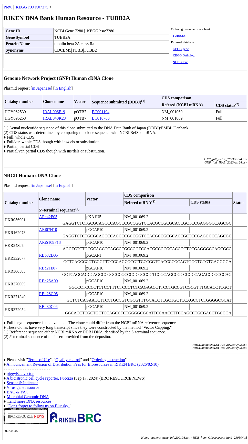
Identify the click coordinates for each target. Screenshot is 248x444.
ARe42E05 (48, 217)
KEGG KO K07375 (32, 7)
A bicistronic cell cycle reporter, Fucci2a (39, 378)
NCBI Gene (180, 62)
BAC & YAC (17, 392)
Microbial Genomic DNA (28, 396)
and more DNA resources (30, 401)
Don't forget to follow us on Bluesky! (39, 406)
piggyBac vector (20, 373)
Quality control (67, 360)
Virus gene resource (23, 387)
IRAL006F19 (54, 112)
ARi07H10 (48, 229)
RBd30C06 (48, 306)
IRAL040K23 (54, 118)
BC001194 (100, 112)
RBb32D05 (48, 255)
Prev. (8, 7)
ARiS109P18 (50, 242)
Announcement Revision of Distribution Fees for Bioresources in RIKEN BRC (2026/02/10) (82, 364)
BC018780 (100, 118)
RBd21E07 (48, 268)
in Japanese (41, 88)
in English (63, 88)
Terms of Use (39, 360)
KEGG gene (181, 49)
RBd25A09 (48, 281)
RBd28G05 (48, 294)
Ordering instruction (108, 360)
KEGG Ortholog (183, 55)
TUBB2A (179, 35)
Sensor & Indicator (22, 383)
